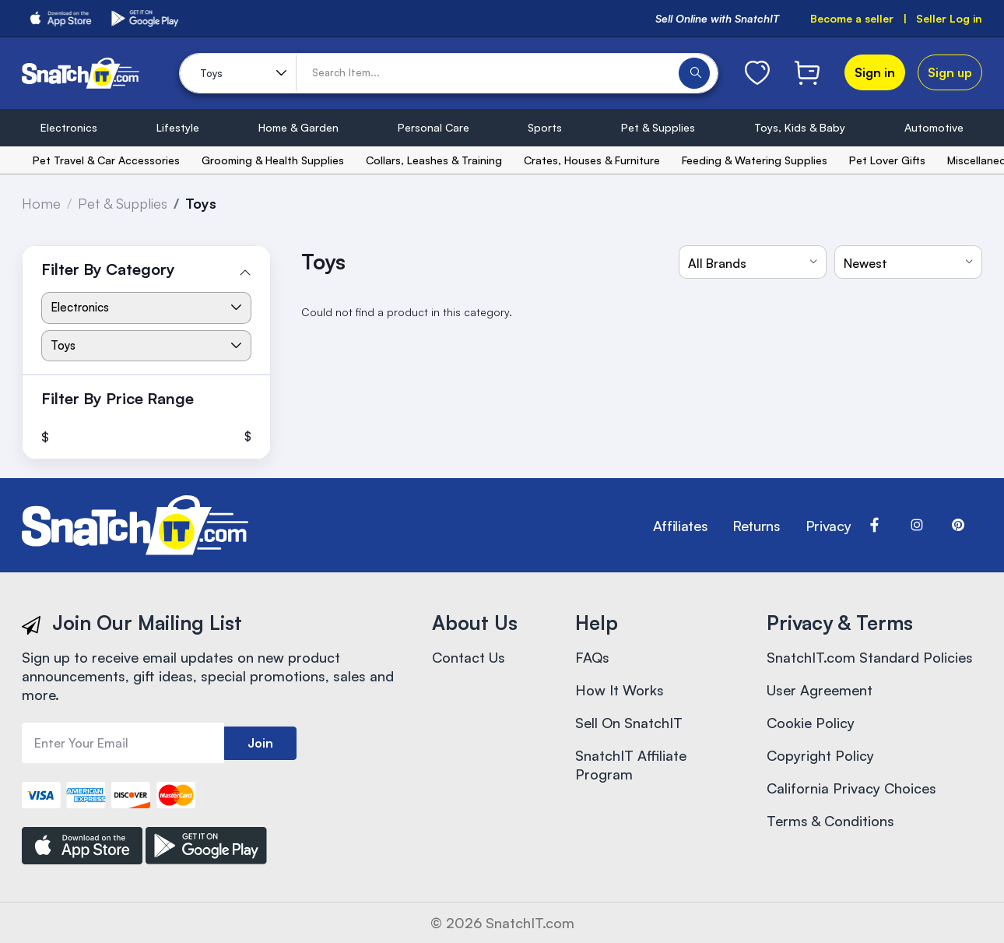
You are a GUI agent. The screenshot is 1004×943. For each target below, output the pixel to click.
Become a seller (851, 18)
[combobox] (753, 262)
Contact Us (468, 657)
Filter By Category (108, 269)
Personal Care (433, 127)
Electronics (68, 127)
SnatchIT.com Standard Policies (870, 657)
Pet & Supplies (658, 127)
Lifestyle (177, 127)
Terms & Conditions (830, 820)
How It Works (619, 689)
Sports (545, 127)
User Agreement (819, 689)
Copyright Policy (820, 755)
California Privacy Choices (851, 788)
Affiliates (680, 525)
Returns (756, 525)
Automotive (934, 127)
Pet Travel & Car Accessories (106, 160)
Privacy (828, 525)
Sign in (875, 72)
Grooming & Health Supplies (273, 160)
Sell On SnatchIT (629, 722)
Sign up (950, 72)
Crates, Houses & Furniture (592, 160)
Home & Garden (298, 127)
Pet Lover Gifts (887, 160)
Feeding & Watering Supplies (754, 160)
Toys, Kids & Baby (799, 127)
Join (260, 743)
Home (41, 203)
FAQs (592, 657)
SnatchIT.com (530, 922)
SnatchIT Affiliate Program (630, 765)
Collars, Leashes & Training (434, 160)
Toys (200, 203)
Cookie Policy (811, 722)
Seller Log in (949, 18)
